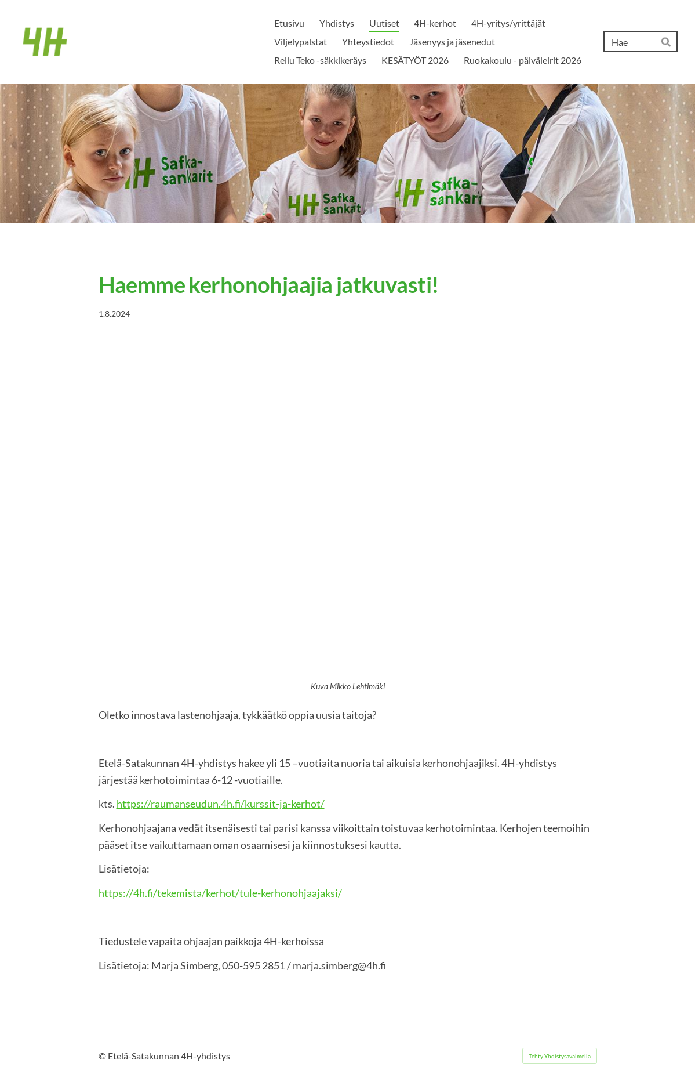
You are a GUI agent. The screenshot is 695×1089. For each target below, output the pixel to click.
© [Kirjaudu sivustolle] (103, 1055)
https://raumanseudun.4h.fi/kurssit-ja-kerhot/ (221, 803)
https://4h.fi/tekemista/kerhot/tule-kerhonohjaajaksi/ (220, 893)
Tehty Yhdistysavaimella (560, 1055)
